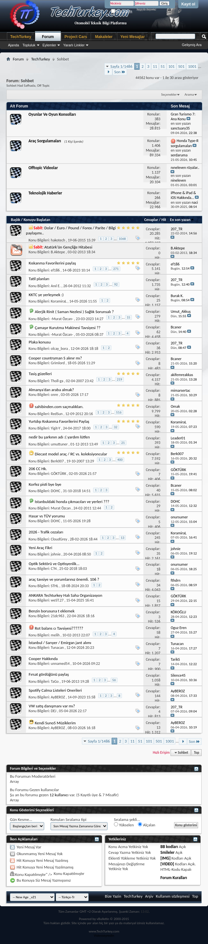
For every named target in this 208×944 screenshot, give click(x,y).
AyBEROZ (58, 697)
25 (158, 300)
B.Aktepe (58, 252)
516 (119, 412)
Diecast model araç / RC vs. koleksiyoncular (71, 454)
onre (54, 394)
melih (55, 635)
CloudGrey (59, 539)
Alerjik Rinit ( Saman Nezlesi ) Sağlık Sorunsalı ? (74, 311)
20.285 (155, 233)
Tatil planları (39, 278)
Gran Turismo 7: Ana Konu (183, 116)
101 (171, 66)
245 (157, 537)
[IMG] (165, 858)
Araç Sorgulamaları (44, 140)
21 (123, 443)
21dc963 (57, 616)
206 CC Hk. (38, 468)
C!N (54, 568)
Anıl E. (55, 286)
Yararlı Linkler (73, 45)
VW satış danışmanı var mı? (52, 706)
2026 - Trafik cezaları (46, 532)
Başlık (15, 219)
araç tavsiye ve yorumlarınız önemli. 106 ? (64, 579)
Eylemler (49, 45)
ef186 (55, 270)
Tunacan (57, 647)
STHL (55, 586)
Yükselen (124, 824)
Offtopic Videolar (43, 167)
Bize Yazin (113, 896)
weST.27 (57, 600)
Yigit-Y (55, 428)
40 (158, 490)
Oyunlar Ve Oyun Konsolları (52, 114)
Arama (189, 94)
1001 (192, 66)
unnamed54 (60, 663)
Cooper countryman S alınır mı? (55, 358)
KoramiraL (59, 301)
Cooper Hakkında (43, 658)
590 (157, 427)
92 (115, 284)
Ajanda (13, 45)
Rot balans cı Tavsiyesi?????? (59, 628)
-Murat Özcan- (62, 319)
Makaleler (104, 37)
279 (157, 316)
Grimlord (58, 363)
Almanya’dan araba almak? (51, 389)
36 (158, 348)
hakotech (58, 240)
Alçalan (146, 824)
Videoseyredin (104, 935)
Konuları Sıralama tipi (68, 819)
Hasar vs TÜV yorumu (47, 516)
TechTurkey (20, 37)
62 (158, 332)
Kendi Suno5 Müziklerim (55, 722)
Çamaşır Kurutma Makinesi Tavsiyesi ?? (67, 327)
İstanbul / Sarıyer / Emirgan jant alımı (60, 642)
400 (120, 460)
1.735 (156, 284)
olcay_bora (59, 348)
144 (157, 696)
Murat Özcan (61, 508)
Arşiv (149, 896)
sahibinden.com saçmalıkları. (59, 406)
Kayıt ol (188, 4)
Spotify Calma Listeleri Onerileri (55, 690)
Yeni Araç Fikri (40, 547)
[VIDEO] (167, 863)
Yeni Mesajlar (132, 37)
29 (158, 506)
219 (119, 379)
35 (158, 553)
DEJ (53, 711)
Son (119, 71)
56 (114, 680)
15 (128, 317)
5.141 (156, 268)
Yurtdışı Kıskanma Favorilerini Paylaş (59, 421)
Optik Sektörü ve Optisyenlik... (54, 563)
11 (155, 66)
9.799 (156, 411)
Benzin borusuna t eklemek (52, 611)
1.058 (156, 680)
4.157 (156, 379)
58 (158, 632)
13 (122, 538)
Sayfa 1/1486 (121, 66)
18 (158, 569)
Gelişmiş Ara (192, 45)
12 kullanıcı (59, 794)
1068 (122, 239)
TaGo (55, 681)
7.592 (156, 458)
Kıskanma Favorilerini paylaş (52, 263)
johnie (56, 554)
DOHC (55, 491)
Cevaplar (151, 219)
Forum (48, 37)
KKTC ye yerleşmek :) (46, 294)
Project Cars (76, 37)
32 (115, 427)
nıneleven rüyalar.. (185, 167)
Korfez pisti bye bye (45, 484)
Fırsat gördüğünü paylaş (49, 674)
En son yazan (182, 219)
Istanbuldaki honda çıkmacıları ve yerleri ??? (72, 501)
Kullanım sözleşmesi (172, 896)
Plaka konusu (40, 342)
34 (158, 585)
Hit (164, 219)
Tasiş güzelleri (40, 373)
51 (163, 66)
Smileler (167, 852)
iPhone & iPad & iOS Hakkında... (183, 195)
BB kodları (169, 846)
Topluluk (28, 45)
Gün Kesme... (21, 819)
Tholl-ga (57, 381)
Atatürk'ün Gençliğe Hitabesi (68, 247)
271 (116, 269)
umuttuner (59, 444)
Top (196, 753)
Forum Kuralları (173, 877)
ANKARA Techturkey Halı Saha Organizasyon (65, 595)
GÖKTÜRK (58, 473)
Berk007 (57, 461)
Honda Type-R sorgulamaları (184, 143)
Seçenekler (169, 94)
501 (181, 66)
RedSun (57, 414)
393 (157, 442)
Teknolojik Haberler (45, 193)
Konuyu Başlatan (37, 219)
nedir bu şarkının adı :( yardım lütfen (59, 437)
